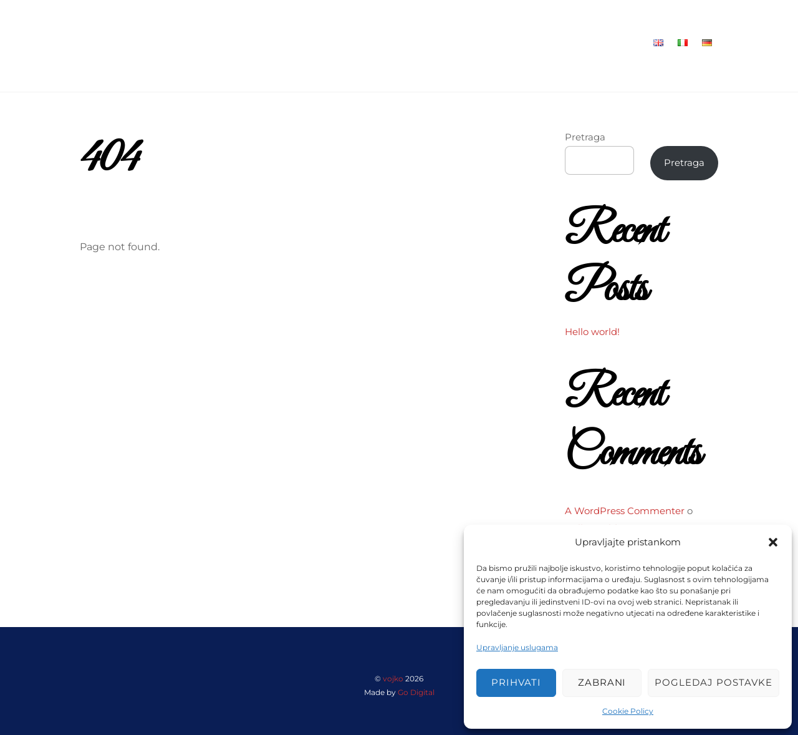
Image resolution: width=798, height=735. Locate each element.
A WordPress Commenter (625, 511)
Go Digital (416, 692)
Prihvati (516, 682)
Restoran (400, 43)
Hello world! (592, 332)
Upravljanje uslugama (517, 647)
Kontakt (618, 43)
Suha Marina (468, 43)
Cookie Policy (627, 711)
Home (347, 43)
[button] (773, 542)
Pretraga (585, 137)
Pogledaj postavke (713, 682)
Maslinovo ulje (549, 43)
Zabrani (602, 682)
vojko (393, 678)
